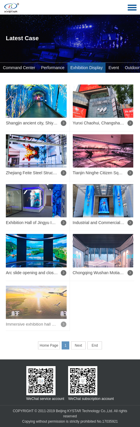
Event (113, 68)
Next (78, 346)
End (95, 346)
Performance (53, 68)
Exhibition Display (86, 68)
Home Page (49, 346)
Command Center (19, 68)
